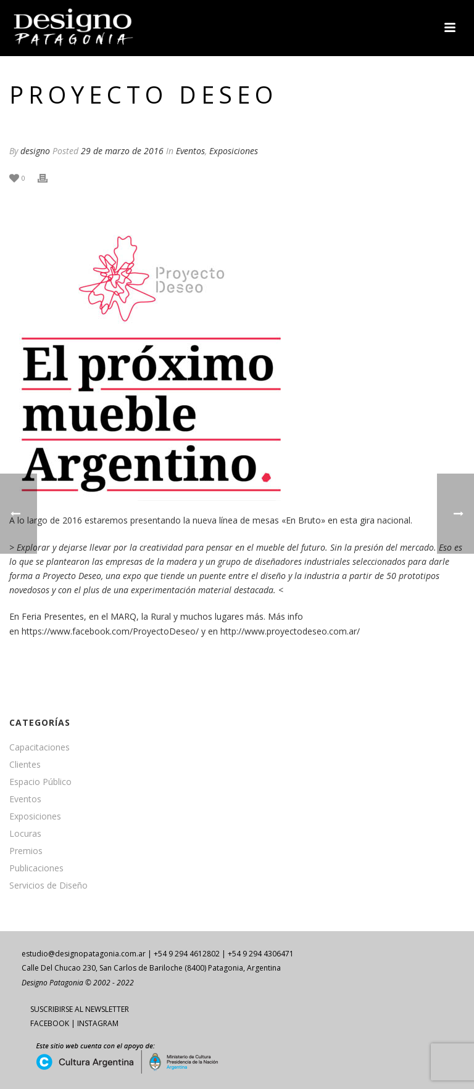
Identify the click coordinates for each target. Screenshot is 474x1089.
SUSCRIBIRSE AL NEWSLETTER (79, 1009)
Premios (26, 851)
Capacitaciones (39, 747)
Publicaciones (36, 868)
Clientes (25, 764)
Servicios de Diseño (48, 885)
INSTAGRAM (97, 1023)
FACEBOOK (49, 1023)
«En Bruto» (303, 520)
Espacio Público (40, 781)
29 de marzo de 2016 (122, 151)
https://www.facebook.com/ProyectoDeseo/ (110, 631)
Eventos (190, 151)
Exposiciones (233, 151)
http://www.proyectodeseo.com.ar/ (290, 631)
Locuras (25, 833)
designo (35, 151)
